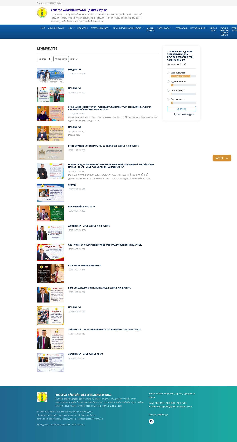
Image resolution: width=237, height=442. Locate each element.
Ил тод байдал (197, 28)
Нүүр (43, 28)
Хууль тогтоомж (179, 81)
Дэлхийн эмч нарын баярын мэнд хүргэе (89, 226)
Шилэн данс (213, 29)
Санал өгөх (181, 109)
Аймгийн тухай (56, 28)
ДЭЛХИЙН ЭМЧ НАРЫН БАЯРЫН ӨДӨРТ (85, 354)
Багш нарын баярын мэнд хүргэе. (85, 265)
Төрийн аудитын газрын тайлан (224, 31)
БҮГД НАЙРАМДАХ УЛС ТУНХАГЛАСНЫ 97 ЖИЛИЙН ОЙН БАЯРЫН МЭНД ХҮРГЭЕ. (103, 146)
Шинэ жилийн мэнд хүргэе (81, 206)
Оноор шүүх (61, 58)
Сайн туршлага (178, 72)
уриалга (72, 185)
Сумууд (222, 158)
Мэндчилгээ (74, 69)
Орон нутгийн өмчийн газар (127, 28)
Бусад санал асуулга (184, 114)
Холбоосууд (181, 28)
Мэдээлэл (82, 28)
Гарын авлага (177, 99)
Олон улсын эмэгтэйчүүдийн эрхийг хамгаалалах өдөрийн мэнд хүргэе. (105, 245)
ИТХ (71, 28)
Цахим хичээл (177, 90)
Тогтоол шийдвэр (100, 28)
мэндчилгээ (74, 307)
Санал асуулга (150, 29)
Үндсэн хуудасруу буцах (50, 2)
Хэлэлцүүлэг (164, 28)
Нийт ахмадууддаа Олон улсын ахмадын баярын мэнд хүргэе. (99, 288)
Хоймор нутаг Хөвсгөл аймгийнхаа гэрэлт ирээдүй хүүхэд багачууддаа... (105, 330)
